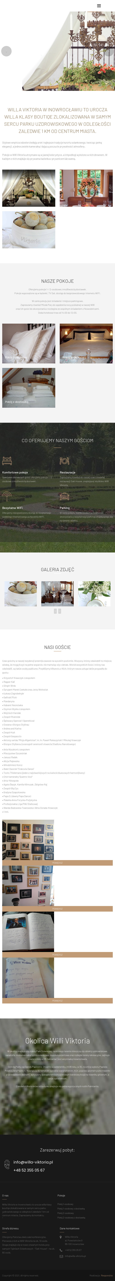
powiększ (57, 862)
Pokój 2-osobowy (66, 1213)
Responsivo (107, 1275)
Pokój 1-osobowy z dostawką (71, 1208)
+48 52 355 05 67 (29, 1170)
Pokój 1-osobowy (65, 1204)
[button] (6, 51)
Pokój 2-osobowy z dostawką (71, 1217)
